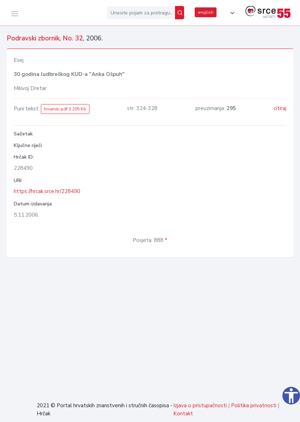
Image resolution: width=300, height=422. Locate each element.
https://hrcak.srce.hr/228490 (47, 191)
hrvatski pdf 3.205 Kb (65, 109)
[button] (231, 13)
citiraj (280, 108)
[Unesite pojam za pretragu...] (141, 12)
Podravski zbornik (33, 38)
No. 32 (73, 38)
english (205, 12)
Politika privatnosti (253, 405)
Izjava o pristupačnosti (200, 405)
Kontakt (183, 413)
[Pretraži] (179, 12)
